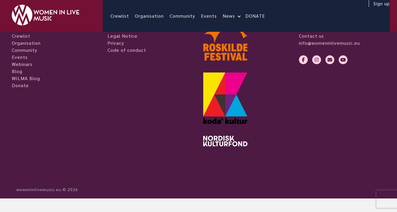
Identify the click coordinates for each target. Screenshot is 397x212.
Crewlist (124, 16)
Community (187, 16)
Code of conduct (126, 50)
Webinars (22, 64)
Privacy (115, 43)
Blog (17, 71)
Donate (20, 85)
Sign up (377, 8)
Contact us (311, 36)
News (233, 16)
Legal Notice (122, 36)
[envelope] (329, 59)
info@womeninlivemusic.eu (329, 43)
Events (213, 16)
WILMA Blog (26, 78)
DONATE (260, 16)
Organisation (154, 16)
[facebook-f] (303, 59)
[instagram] (316, 59)
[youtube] (343, 59)
